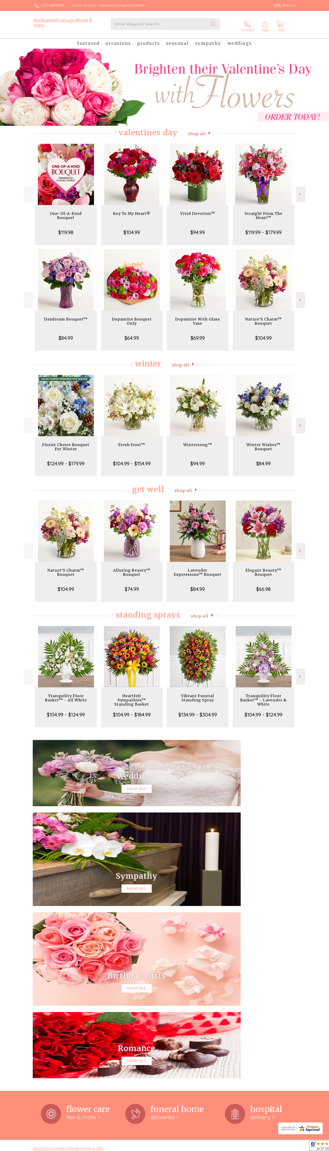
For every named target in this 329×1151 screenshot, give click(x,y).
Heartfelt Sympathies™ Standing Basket (131, 696)
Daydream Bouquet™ (65, 315)
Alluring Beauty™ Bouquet (131, 569)
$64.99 (131, 334)
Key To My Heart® (131, 210)
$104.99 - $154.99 (132, 460)
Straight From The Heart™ (263, 212)
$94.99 (197, 229)
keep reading (186, 981)
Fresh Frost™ (131, 441)
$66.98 (263, 586)
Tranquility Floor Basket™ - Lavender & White (263, 696)
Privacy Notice (229, 1146)
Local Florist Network (259, 1146)
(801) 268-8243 (52, 5)
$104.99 (131, 229)
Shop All (196, 130)
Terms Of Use (204, 1146)
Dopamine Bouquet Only (132, 317)
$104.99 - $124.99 (66, 711)
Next (300, 191)
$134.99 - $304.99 (197, 711)
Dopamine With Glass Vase (197, 317)
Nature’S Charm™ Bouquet (263, 317)
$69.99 (198, 334)
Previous (28, 191)
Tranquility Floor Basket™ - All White (66, 694)
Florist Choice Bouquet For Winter (65, 443)
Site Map (285, 1146)
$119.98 (65, 229)
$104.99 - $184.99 (132, 711)
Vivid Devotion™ (197, 210)
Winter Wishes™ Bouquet (263, 443)
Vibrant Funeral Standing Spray (197, 694)
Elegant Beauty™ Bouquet (263, 569)
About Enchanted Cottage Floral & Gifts (68, 972)
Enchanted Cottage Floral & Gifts (63, 23)
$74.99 (132, 586)
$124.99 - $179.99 (66, 460)
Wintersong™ (197, 441)
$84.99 (66, 334)
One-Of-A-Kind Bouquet (66, 212)
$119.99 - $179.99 (263, 229)
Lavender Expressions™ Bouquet (197, 569)
